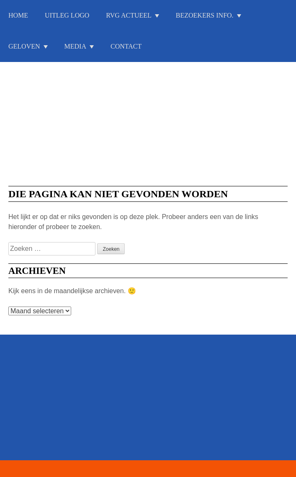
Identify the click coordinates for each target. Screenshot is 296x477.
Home (18, 15)
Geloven (24, 46)
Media (75, 46)
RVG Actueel (129, 15)
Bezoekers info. (205, 15)
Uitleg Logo (67, 15)
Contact (126, 46)
